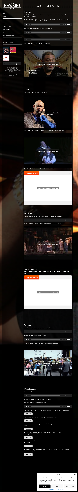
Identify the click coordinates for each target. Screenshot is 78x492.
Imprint (63, 489)
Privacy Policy (58, 489)
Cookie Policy (52, 489)
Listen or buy (28, 413)
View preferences (69, 486)
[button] (75, 475)
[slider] (19, 63)
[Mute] (16, 64)
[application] (12, 63)
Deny (57, 486)
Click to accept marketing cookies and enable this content (48, 64)
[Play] (5, 64)
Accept (44, 486)
